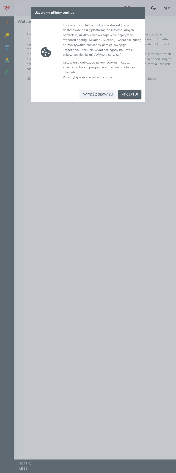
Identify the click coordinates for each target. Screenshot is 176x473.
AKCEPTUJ (130, 94)
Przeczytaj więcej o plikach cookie (88, 77)
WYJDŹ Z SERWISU (98, 94)
